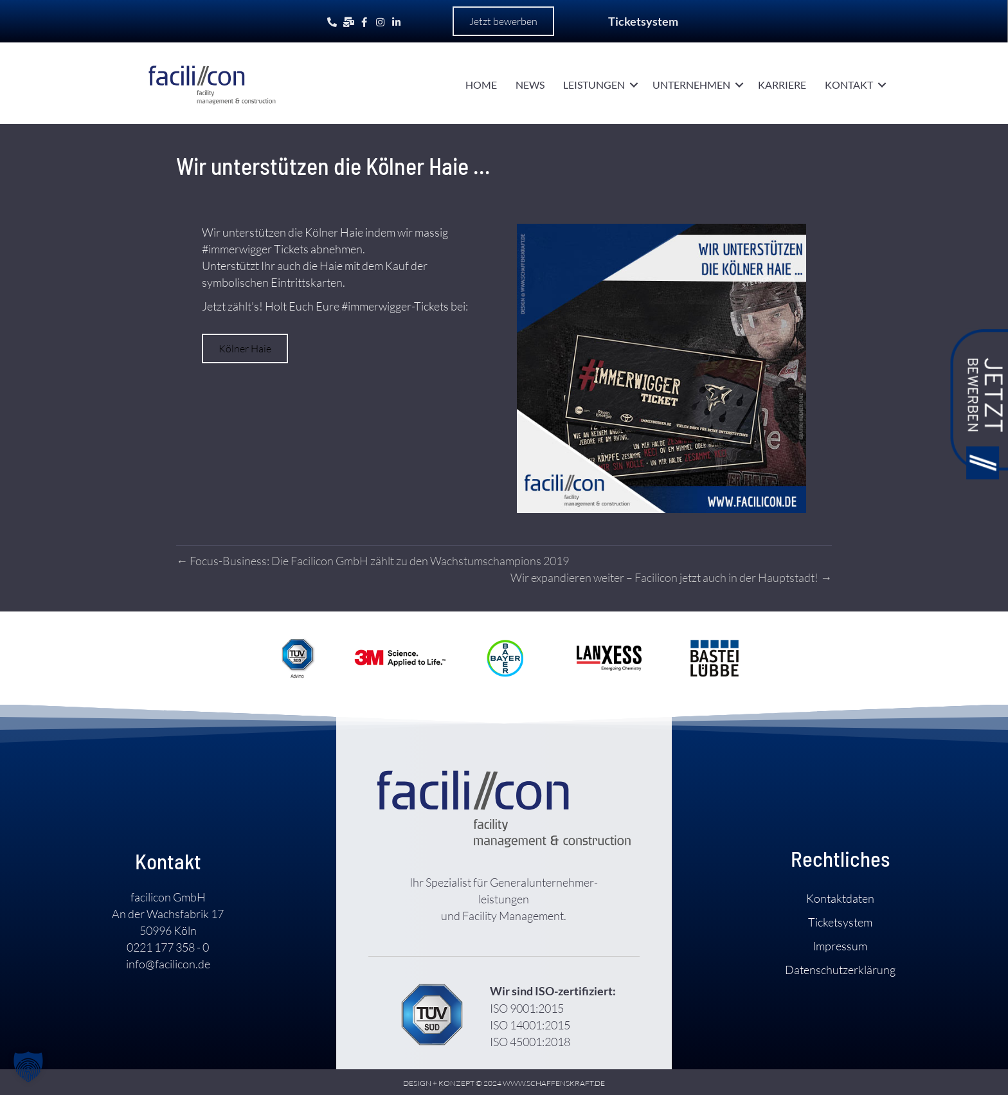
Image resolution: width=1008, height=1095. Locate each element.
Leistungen (594, 84)
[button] (503, 21)
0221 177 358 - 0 (168, 947)
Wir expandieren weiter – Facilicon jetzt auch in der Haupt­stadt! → (671, 577)
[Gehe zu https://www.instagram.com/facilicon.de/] (380, 21)
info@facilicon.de (168, 964)
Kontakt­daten (840, 898)
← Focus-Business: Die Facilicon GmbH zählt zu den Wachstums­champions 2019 (372, 561)
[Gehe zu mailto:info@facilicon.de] (348, 21)
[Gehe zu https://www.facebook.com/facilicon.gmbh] (364, 21)
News (530, 84)
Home (481, 84)
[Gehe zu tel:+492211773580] (332, 21)
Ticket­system (840, 922)
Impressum (840, 946)
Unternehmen (691, 84)
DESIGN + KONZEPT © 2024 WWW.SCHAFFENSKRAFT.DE (504, 1083)
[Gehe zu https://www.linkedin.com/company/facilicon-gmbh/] (396, 21)
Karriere (782, 84)
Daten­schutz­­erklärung (840, 970)
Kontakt (849, 84)
